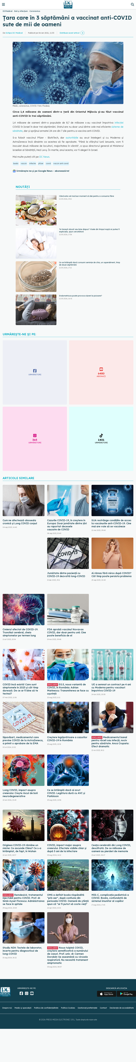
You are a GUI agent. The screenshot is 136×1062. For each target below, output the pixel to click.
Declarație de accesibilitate (122, 1008)
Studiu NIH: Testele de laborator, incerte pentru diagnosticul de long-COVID (22, 950)
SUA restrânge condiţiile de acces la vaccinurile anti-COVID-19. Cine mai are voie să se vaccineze (111, 523)
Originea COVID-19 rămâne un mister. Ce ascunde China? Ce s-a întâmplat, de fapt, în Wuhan (22, 848)
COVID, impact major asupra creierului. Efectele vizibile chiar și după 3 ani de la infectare (66, 848)
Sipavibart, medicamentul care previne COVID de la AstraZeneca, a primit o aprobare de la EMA (23, 740)
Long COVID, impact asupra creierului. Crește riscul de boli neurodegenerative (20, 793)
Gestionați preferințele (87, 1008)
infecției (118, 122)
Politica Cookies (68, 1008)
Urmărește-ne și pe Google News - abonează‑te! (42, 171)
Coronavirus (34, 11)
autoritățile (73, 137)
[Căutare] (132, 4)
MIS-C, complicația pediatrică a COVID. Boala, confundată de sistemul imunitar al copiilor (110, 898)
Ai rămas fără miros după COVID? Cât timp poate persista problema (111, 575)
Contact (103, 1008)
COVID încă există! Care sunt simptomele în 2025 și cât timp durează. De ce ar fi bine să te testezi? (20, 689)
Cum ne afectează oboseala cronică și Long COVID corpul (20, 522)
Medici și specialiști (22, 1008)
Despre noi (7, 1008)
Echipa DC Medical (14, 33)
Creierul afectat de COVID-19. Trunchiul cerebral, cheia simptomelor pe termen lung (20, 632)
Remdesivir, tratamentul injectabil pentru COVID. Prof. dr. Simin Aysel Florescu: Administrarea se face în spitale (23, 899)
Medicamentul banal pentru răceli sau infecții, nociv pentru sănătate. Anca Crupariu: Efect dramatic (110, 742)
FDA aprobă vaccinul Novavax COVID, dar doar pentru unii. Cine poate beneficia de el (66, 632)
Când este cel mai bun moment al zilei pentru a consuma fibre (86, 196)
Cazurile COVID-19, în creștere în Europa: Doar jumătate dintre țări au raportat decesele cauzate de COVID (67, 525)
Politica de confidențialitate (46, 1008)
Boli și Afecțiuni (21, 11)
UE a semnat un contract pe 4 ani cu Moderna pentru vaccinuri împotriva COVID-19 (111, 687)
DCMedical (7, 11)
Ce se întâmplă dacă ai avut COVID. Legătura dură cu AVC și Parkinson (66, 793)
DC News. (44, 156)
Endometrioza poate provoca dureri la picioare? (80, 296)
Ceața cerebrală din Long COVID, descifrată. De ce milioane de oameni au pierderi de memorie (111, 848)
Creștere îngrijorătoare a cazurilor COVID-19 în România (67, 739)
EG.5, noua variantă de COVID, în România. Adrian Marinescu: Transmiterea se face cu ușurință (68, 689)
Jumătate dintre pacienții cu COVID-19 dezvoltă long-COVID (66, 575)
